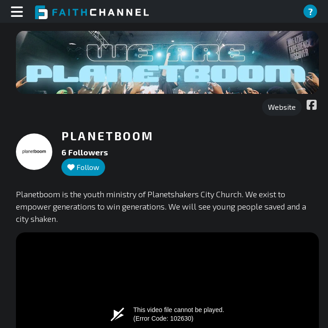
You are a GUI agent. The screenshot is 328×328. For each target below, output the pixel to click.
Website (282, 106)
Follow (83, 167)
